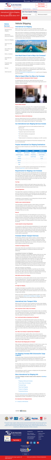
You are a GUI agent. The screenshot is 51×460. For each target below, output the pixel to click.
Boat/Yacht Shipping (23, 387)
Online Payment (8, 71)
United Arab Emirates (41, 152)
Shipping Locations (41, 433)
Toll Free (36, 1)
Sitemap (39, 439)
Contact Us (35, 8)
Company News (41, 436)
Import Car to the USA (8, 44)
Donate (25, 454)
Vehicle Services (7, 25)
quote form (22, 168)
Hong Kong (33, 154)
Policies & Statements (41, 457)
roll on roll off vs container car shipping (32, 296)
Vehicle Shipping (7, 8)
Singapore (33, 152)
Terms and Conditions (31, 457)
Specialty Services (26, 8)
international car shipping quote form (28, 72)
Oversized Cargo (22, 385)
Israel (42, 158)
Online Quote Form (24, 393)
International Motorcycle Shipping (9, 35)
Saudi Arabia (41, 154)
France (19, 156)
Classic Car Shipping (9, 39)
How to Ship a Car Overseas (8, 49)
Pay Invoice (16, 440)
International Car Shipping (8, 30)
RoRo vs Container (8, 54)
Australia (27, 154)
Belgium (19, 160)
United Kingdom (19, 154)
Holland (19, 158)
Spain (19, 162)
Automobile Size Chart (8, 58)
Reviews (6, 68)
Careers (39, 437)
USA (45, 1)
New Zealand (27, 152)
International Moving (23, 391)
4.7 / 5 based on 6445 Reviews (21, 401)
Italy (19, 164)
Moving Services (17, 8)
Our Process (40, 434)
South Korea (33, 156)
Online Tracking (41, 6)
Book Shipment (41, 4)
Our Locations (27, 1)
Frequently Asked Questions (8, 63)
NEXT (24, 18)
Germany (19, 152)
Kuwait (41, 156)
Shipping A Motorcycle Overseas (26, 381)
